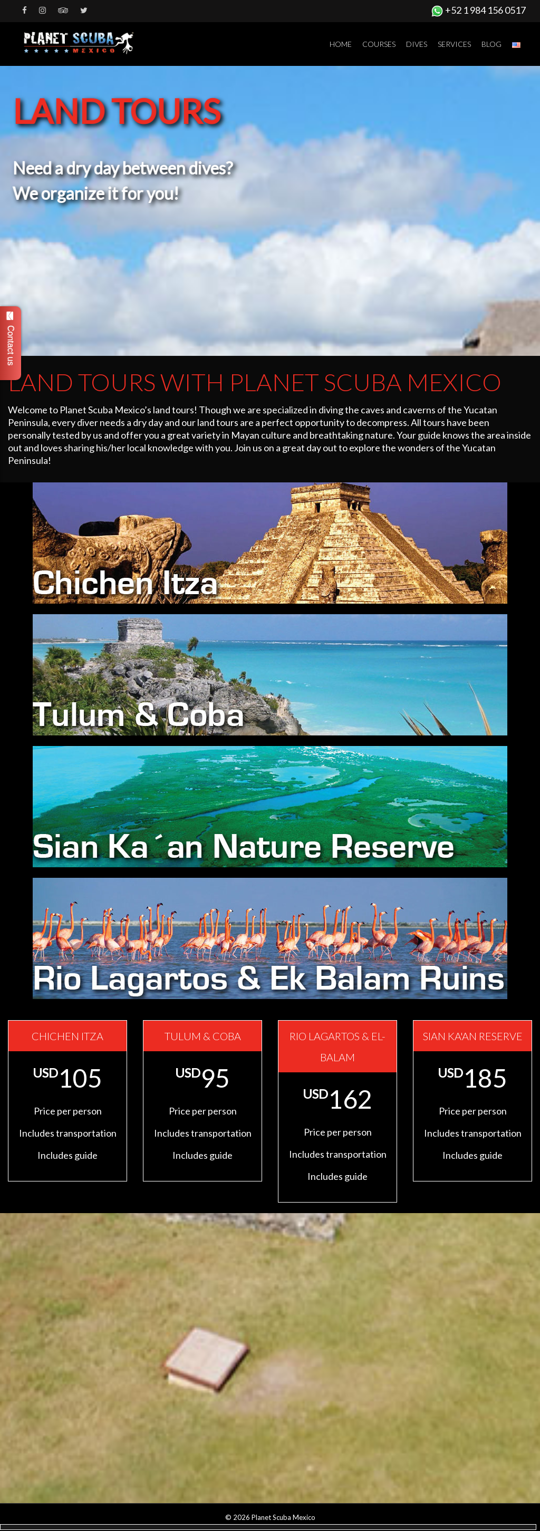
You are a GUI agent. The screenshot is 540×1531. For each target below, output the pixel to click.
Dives (416, 44)
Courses (379, 44)
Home (341, 44)
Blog (491, 44)
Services (454, 44)
